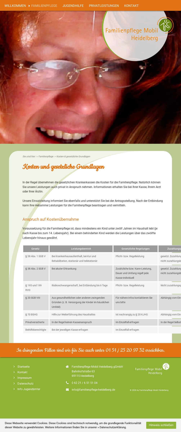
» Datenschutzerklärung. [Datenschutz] (112, 427)
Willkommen (15, 6)
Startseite (21, 366)
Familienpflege (44, 6)
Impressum (22, 378)
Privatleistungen (104, 6)
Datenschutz (23, 383)
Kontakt (131, 6)
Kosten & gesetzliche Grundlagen (73, 156)
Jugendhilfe (73, 6)
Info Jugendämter (26, 389)
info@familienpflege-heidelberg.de (93, 389)
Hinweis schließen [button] (161, 425)
